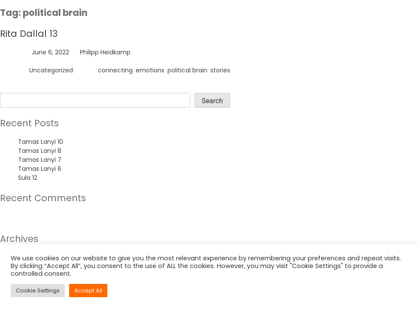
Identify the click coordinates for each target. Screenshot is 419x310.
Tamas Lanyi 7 (39, 159)
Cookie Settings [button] (38, 290)
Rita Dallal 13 (29, 33)
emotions (150, 70)
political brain (187, 70)
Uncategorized (51, 70)
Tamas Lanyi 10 (40, 141)
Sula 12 (27, 177)
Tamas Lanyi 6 (39, 168)
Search (10, 88)
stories (220, 70)
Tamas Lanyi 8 (39, 150)
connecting (115, 70)
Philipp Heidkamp (105, 52)
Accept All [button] (88, 290)
